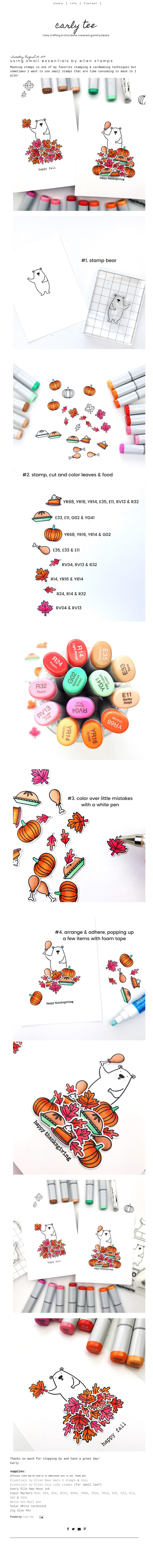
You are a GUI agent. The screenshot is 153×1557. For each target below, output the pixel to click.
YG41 (24, 1497)
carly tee (75, 26)
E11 (132, 1493)
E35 (114, 1493)
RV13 (63, 1493)
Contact (91, 3)
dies (84, 1480)
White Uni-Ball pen (25, 1502)
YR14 (105, 1493)
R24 (45, 1493)
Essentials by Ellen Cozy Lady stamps (41, 1484)
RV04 (74, 1493)
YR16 (94, 1493)
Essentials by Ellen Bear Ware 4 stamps (43, 1480)
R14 (36, 1493)
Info (73, 3)
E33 (123, 1493)
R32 (54, 1493)
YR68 (84, 1493)
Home (58, 3)
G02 (12, 1497)
